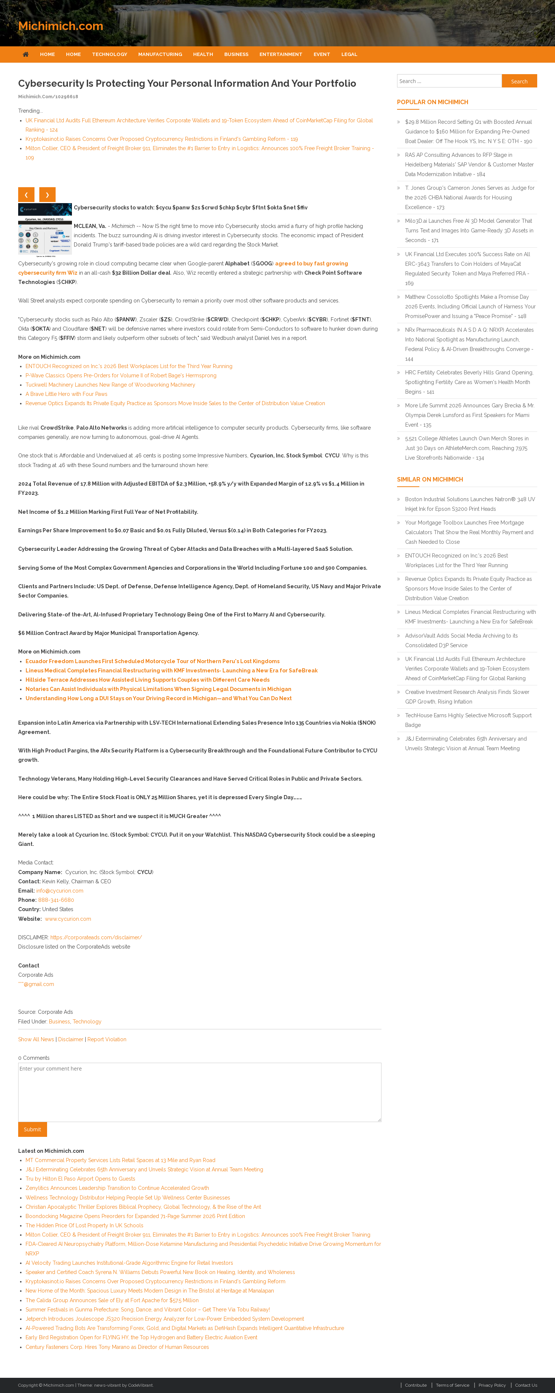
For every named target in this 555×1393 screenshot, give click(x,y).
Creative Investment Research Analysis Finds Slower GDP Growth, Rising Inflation (467, 697)
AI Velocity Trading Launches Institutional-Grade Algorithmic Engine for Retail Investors (129, 1263)
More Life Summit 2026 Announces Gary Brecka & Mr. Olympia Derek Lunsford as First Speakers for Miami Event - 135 (470, 415)
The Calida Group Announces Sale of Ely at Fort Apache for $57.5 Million (112, 1300)
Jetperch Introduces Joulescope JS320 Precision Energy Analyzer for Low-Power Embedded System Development (165, 1319)
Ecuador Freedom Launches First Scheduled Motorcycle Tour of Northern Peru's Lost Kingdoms (153, 661)
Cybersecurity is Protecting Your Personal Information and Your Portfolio (187, 83)
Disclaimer (70, 1039)
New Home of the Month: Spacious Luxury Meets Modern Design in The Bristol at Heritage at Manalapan (150, 1291)
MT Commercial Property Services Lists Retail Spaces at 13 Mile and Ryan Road (120, 1160)
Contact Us (526, 1385)
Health (203, 54)
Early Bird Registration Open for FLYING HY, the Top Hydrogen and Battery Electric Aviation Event (141, 1337)
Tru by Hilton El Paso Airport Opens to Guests (80, 1179)
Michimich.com (60, 26)
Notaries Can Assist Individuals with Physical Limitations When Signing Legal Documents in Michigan (158, 689)
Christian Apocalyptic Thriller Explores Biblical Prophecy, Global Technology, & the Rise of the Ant (143, 1207)
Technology (109, 54)
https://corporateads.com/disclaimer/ (96, 937)
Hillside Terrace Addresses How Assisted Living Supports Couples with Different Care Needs (148, 680)
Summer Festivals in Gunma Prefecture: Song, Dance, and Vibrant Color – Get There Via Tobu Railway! (148, 1310)
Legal (349, 54)
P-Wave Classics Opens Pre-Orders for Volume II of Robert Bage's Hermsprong (121, 375)
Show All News (36, 1039)
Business (236, 54)
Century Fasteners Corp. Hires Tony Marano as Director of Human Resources (117, 1347)
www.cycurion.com (68, 919)
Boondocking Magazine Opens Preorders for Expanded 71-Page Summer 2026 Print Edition (135, 1216)
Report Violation (106, 1039)
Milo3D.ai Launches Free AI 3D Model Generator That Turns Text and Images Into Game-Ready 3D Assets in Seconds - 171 (469, 230)
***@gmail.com (36, 984)
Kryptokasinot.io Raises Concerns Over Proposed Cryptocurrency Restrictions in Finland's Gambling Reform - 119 (162, 139)
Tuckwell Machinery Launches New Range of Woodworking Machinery (110, 385)
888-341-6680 (56, 900)
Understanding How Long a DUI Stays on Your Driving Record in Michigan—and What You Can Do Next (159, 698)
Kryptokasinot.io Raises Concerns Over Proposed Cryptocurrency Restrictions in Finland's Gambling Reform (155, 1281)
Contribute (416, 1385)
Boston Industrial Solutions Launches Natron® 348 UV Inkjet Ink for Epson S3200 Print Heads (470, 504)
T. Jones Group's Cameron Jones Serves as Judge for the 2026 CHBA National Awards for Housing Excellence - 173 (470, 197)
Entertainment (281, 54)
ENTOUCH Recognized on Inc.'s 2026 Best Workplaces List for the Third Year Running (129, 366)
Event (322, 54)
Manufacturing (160, 54)
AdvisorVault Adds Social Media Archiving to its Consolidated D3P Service (461, 640)
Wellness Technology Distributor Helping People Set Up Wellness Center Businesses (128, 1198)
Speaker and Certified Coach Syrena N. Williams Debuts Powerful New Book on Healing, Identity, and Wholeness (160, 1272)
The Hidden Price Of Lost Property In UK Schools (84, 1225)
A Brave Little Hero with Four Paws (67, 394)
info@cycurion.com (59, 891)
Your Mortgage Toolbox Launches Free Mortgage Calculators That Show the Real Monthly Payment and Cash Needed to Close (469, 532)
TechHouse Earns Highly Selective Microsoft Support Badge (468, 720)
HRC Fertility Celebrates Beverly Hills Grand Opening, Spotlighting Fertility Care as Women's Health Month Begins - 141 (469, 382)
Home (47, 54)
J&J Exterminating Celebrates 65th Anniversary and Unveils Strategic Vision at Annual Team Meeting (144, 1169)
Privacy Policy (492, 1385)
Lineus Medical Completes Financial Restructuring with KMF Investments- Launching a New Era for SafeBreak (172, 671)
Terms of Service (452, 1385)
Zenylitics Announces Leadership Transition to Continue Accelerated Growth (117, 1188)
